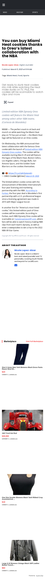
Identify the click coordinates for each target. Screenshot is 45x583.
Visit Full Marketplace (34, 341)
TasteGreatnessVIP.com (25, 219)
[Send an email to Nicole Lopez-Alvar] (15, 265)
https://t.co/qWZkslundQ (20, 173)
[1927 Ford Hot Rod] (22, 426)
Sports (35, 12)
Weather (19, 12)
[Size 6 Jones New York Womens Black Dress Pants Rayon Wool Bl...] (22, 361)
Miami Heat (12, 75)
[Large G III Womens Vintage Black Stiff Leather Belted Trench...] (22, 557)
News (5, 12)
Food (20, 75)
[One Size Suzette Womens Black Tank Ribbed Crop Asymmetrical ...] (22, 491)
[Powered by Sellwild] (39, 576)
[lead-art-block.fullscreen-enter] (22, 102)
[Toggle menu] (4, 4)
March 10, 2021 (32, 176)
